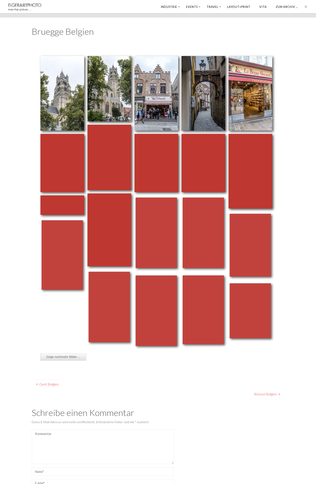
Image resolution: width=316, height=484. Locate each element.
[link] (306, 6)
